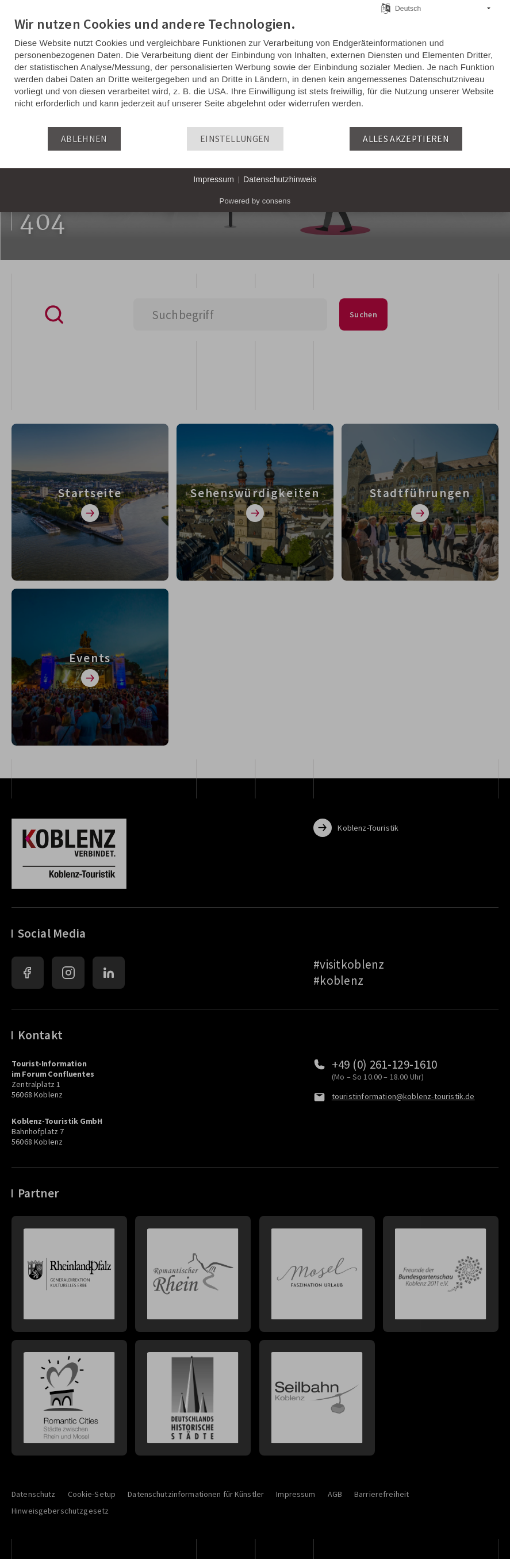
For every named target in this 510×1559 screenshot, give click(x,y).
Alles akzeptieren (406, 138)
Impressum (213, 179)
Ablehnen (84, 138)
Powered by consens (255, 201)
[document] (255, 70)
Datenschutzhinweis (280, 179)
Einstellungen (235, 138)
